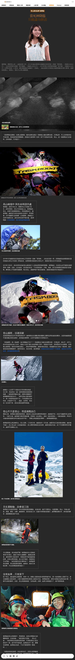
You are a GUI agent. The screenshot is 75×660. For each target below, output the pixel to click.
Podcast (59, 5)
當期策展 (67, 5)
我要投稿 (28, 652)
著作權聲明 (46, 652)
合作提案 (37, 652)
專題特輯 (28, 5)
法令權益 (43, 5)
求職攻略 (11, 5)
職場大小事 (20, 5)
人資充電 (36, 5)
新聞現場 (51, 5)
